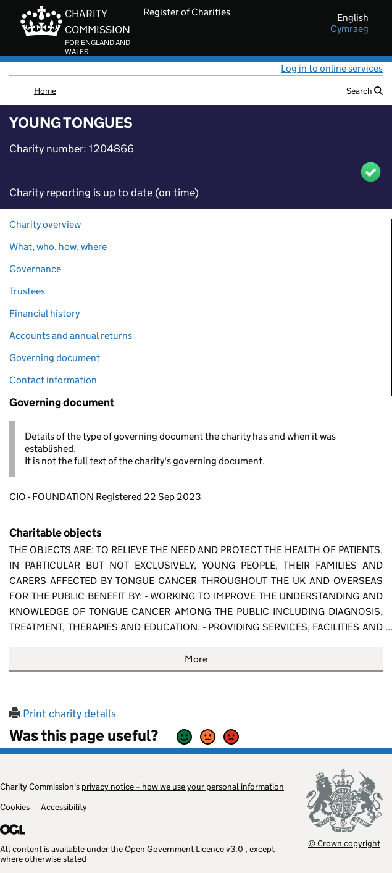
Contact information (53, 380)
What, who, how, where (58, 247)
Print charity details (62, 714)
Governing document (54, 358)
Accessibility (64, 806)
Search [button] (364, 90)
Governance (35, 269)
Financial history (44, 313)
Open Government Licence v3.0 (184, 848)
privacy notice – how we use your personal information (182, 786)
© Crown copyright (344, 843)
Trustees (27, 291)
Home (45, 90)
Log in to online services (332, 68)
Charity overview (45, 224)
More (196, 659)
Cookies (15, 806)
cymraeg (349, 29)
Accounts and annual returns (70, 335)
